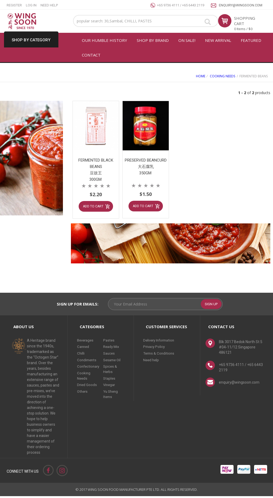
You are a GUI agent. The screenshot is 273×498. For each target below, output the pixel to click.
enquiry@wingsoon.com (240, 5)
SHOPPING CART (244, 20)
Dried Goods (87, 384)
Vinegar (111, 384)
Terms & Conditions (159, 354)
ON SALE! (186, 40)
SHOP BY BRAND (153, 40)
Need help (151, 361)
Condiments (87, 361)
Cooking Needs (222, 76)
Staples (111, 378)
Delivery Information (160, 342)
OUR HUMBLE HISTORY (104, 40)
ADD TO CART (93, 205)
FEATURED (251, 40)
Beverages (86, 342)
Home (200, 76)
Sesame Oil (114, 361)
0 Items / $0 (243, 28)
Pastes (111, 342)
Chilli (81, 354)
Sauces (111, 354)
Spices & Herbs (112, 369)
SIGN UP (211, 306)
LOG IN (31, 5)
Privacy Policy (154, 348)
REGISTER (14, 5)
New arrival (218, 40)
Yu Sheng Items (113, 393)
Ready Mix (113, 348)
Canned (83, 348)
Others (83, 390)
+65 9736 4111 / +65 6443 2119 (180, 5)
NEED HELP (49, 5)
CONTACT (91, 55)
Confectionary (89, 367)
